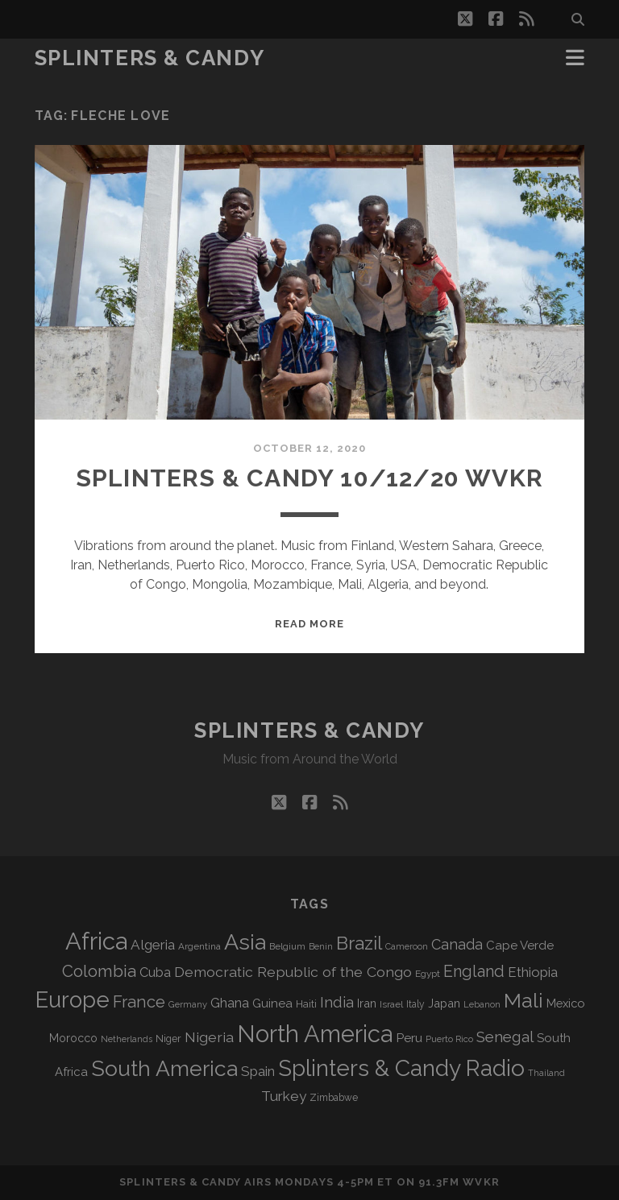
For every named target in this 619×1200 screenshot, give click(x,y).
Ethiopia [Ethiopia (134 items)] (533, 972)
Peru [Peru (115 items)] (409, 1037)
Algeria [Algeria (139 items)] (153, 945)
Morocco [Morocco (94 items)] (73, 1038)
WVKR (481, 1182)
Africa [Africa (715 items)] (96, 941)
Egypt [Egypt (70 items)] (427, 973)
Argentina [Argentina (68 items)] (199, 946)
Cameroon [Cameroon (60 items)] (406, 946)
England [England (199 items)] (474, 971)
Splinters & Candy (150, 58)
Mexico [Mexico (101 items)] (565, 1003)
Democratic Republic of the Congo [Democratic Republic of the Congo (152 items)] (293, 971)
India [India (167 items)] (337, 1002)
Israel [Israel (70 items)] (391, 1004)
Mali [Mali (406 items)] (523, 1000)
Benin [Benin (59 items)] (321, 946)
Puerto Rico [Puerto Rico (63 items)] (449, 1039)
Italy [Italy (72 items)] (415, 1004)
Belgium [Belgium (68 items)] (287, 946)
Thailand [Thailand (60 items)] (546, 1073)
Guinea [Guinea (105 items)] (272, 1003)
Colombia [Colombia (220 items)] (99, 971)
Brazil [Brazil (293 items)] (359, 943)
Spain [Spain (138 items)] (258, 1071)
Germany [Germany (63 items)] (187, 1004)
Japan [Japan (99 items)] (444, 1003)
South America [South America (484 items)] (164, 1068)
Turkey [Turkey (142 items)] (283, 1096)
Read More (309, 624)
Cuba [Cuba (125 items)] (155, 972)
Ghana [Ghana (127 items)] (229, 1003)
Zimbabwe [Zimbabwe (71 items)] (334, 1097)
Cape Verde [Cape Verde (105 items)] (520, 945)
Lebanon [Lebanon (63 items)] (482, 1004)
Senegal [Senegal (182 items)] (505, 1036)
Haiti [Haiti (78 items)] (306, 1004)
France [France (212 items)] (139, 1002)
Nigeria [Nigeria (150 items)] (209, 1036)
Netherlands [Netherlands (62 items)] (126, 1039)
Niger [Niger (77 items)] (168, 1038)
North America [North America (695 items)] (315, 1034)
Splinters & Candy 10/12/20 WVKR (309, 478)
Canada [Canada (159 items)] (457, 944)
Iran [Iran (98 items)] (366, 1003)
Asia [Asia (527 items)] (245, 941)
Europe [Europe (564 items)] (72, 999)
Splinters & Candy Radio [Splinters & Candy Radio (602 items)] (401, 1068)
